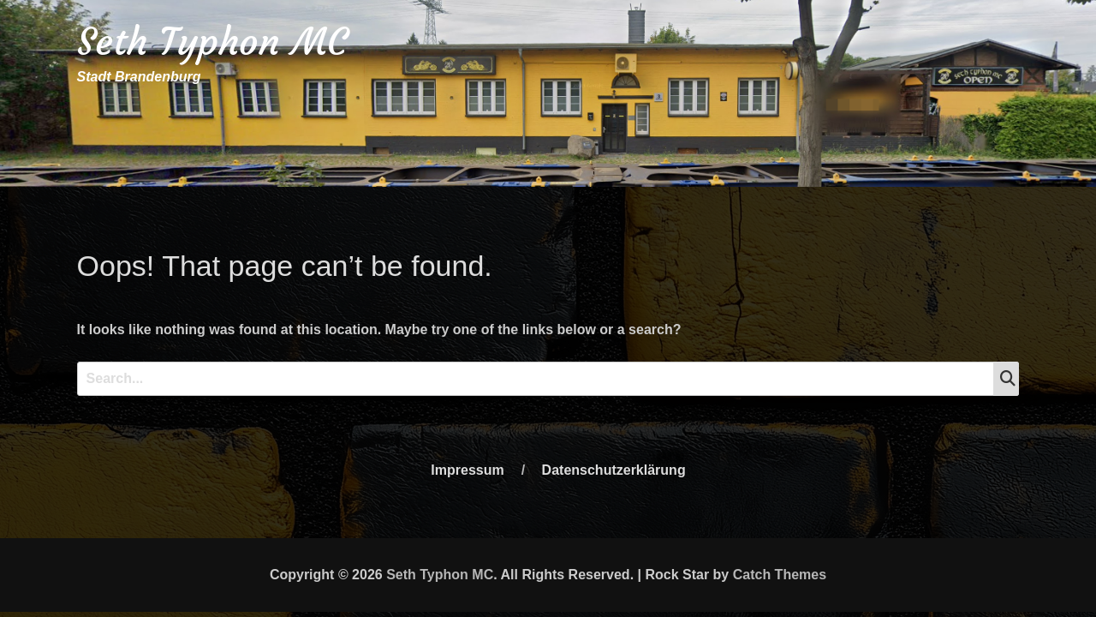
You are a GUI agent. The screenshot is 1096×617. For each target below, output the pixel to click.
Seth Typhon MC (212, 41)
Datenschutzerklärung (614, 470)
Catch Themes (779, 574)
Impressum (467, 470)
